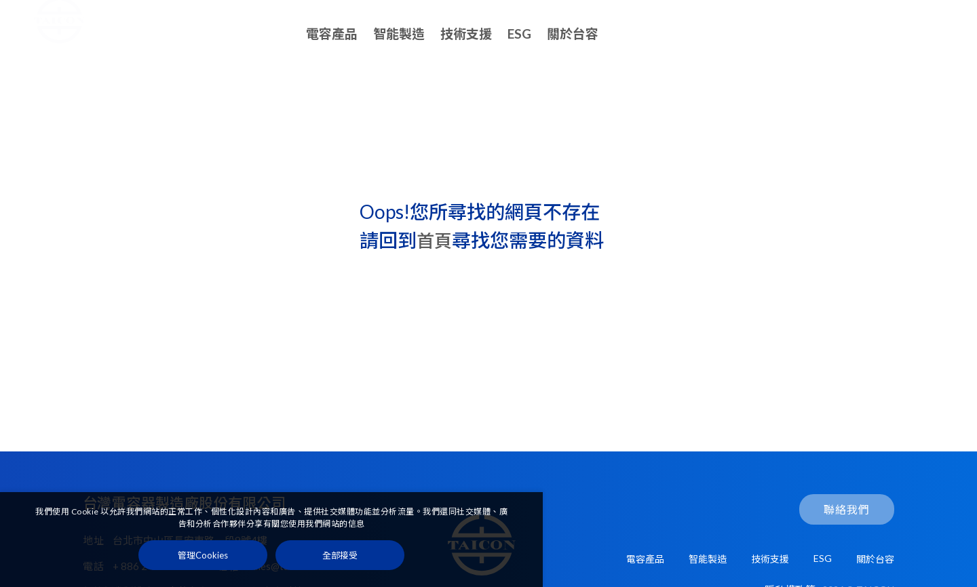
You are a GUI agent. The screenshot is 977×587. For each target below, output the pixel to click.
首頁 (436, 239)
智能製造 (399, 33)
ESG (519, 33)
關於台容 (572, 33)
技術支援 (466, 33)
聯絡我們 (896, 34)
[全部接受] (339, 558)
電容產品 (332, 33)
